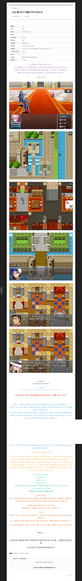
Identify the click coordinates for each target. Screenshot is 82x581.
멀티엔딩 (27, 553)
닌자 (20, 553)
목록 (1, 290)
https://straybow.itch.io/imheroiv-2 (29, 57)
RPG (23, 553)
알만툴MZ (16, 553)
